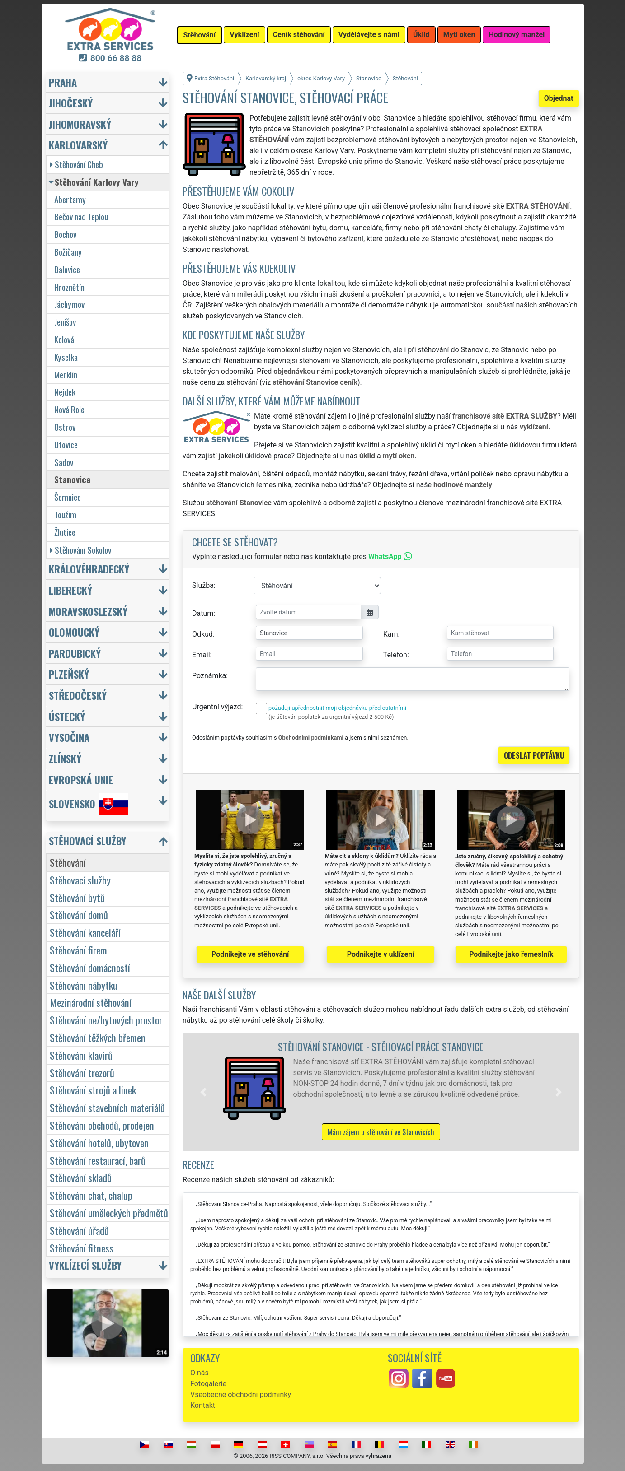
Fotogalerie (208, 1383)
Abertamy (70, 199)
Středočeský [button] (78, 695)
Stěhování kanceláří (85, 932)
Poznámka (209, 675)
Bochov (65, 234)
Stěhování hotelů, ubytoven (99, 1142)
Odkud (202, 634)
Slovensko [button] (88, 804)
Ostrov (64, 426)
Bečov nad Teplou (81, 216)
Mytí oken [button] (459, 34)
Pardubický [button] (75, 653)
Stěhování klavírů (81, 1054)
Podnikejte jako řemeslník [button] (511, 954)
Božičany (68, 251)
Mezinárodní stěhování (91, 1002)
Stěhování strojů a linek (93, 1089)
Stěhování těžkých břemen (98, 1037)
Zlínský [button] (65, 758)
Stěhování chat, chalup (91, 1194)
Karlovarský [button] (78, 144)
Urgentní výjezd (216, 707)
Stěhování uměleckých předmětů (109, 1212)
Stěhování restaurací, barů (98, 1160)
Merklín (65, 374)
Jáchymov (69, 304)
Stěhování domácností (90, 967)
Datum (202, 613)
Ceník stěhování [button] (299, 34)
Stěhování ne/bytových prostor (106, 1019)
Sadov (63, 462)
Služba (203, 585)
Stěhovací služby (80, 879)
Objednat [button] (558, 98)
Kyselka (66, 356)
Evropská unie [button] (81, 779)
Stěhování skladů (81, 1177)
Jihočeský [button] (71, 102)
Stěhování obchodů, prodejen (102, 1124)
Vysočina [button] (69, 737)
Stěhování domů (79, 914)
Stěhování (68, 862)
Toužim (65, 514)
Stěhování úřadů (79, 1230)
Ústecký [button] (67, 716)
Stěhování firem (78, 949)
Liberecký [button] (70, 589)
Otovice (66, 444)
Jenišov (65, 321)
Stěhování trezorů (82, 1072)
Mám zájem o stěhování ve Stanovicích (381, 1132)
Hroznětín (69, 286)
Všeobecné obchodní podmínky (240, 1394)
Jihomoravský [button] (80, 123)
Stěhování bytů (77, 897)
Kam (390, 634)
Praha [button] (63, 81)
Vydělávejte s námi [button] (368, 34)
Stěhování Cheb (76, 164)
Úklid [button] (421, 34)
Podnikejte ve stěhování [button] (250, 954)
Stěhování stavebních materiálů (107, 1107)
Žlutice (64, 532)
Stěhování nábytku (83, 985)
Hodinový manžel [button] (517, 34)
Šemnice (67, 496)
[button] (203, 1092)
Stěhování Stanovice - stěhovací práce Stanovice (381, 1046)
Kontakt (202, 1405)
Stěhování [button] (199, 35)
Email (201, 655)
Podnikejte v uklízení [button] (380, 954)
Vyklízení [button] (244, 34)
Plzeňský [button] (69, 673)
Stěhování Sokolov (80, 549)
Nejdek (64, 391)
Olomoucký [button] (74, 631)
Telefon (395, 655)
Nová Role (69, 409)
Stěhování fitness (81, 1247)
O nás (199, 1373)
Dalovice (67, 269)
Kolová (64, 339)
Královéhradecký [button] (89, 568)
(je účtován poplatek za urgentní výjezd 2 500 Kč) (331, 716)
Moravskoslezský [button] (88, 611)
